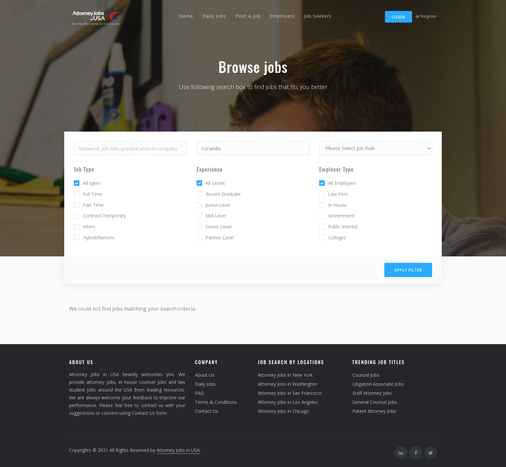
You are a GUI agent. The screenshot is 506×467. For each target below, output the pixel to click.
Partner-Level (220, 237)
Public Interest (343, 227)
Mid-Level (216, 216)
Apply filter (408, 270)
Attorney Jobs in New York (285, 375)
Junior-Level (218, 205)
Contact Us (206, 411)
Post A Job (248, 16)
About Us (204, 375)
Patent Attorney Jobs (374, 411)
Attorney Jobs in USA (178, 450)
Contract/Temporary (104, 216)
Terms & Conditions (216, 402)
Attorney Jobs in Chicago (283, 411)
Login (398, 17)
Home (186, 16)
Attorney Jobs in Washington (287, 384)
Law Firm (338, 194)
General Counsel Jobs (374, 402)
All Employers (342, 183)
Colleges (337, 237)
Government (341, 216)
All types (91, 183)
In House (337, 205)
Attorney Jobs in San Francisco (289, 393)
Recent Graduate (223, 194)
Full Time (92, 194)
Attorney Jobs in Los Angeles (288, 402)
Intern (89, 227)
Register (429, 16)
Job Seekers (318, 16)
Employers (282, 16)
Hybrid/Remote (99, 237)
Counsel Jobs (366, 375)
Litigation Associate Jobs (378, 384)
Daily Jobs (214, 16)
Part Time (93, 205)
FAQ (199, 393)
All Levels (215, 183)
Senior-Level (218, 227)
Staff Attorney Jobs (372, 393)
